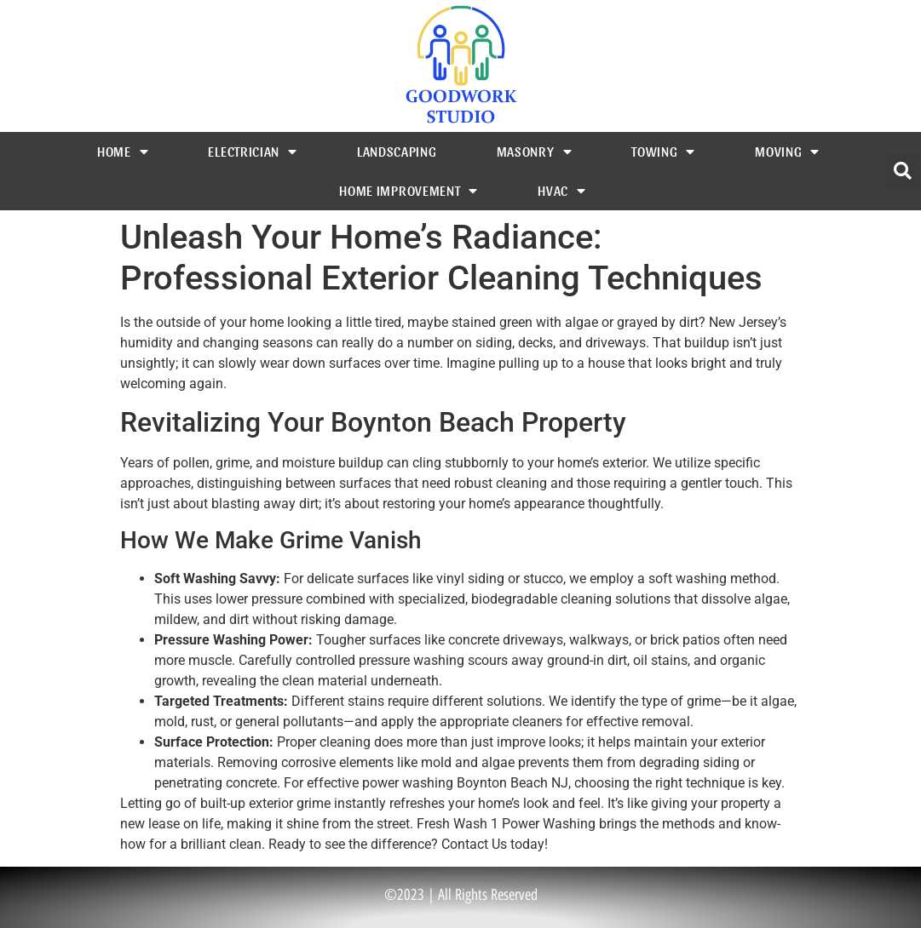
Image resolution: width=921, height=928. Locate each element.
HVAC (562, 190)
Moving (787, 151)
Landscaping (397, 151)
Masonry (535, 151)
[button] (902, 171)
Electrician (252, 151)
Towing (663, 151)
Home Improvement (408, 190)
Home (123, 151)
